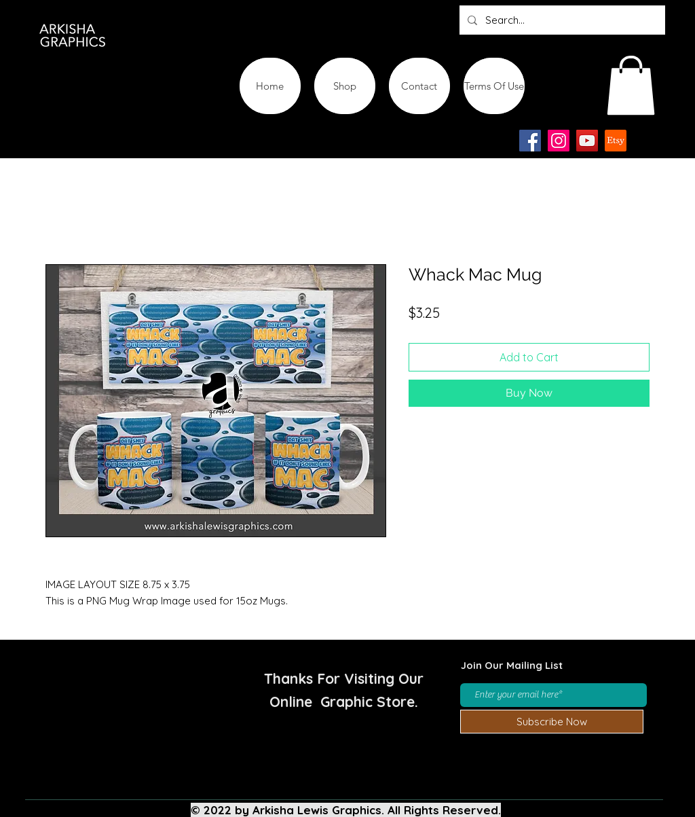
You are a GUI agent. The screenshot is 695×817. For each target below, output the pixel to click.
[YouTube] (587, 140)
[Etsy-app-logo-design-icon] (615, 140)
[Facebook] (530, 140)
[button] (631, 85)
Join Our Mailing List (512, 665)
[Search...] (561, 20)
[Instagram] (558, 140)
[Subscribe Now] (551, 721)
